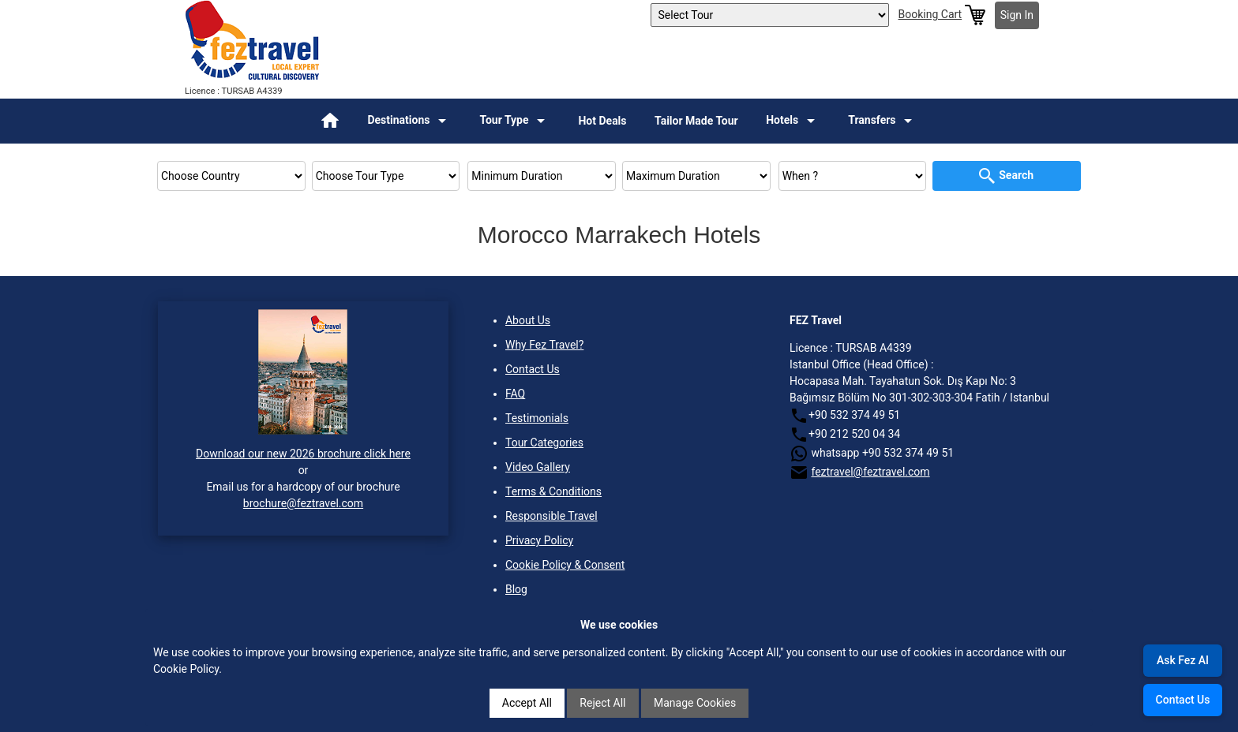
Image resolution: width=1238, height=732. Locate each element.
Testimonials (536, 418)
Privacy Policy (539, 540)
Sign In (1017, 15)
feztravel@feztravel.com (870, 471)
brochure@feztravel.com (303, 503)
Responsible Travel (551, 516)
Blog (516, 589)
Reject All (602, 703)
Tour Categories (544, 442)
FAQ (515, 393)
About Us (527, 320)
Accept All (527, 703)
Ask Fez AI (1183, 660)
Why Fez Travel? (544, 344)
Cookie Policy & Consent (565, 564)
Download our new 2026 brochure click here (303, 453)
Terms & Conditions (553, 491)
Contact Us (532, 369)
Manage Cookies (695, 703)
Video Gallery (537, 467)
